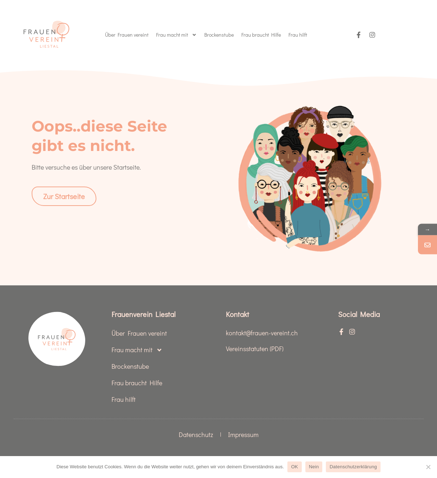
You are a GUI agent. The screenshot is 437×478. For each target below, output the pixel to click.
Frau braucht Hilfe (261, 34)
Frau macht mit (176, 35)
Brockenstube (219, 34)
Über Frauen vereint (127, 34)
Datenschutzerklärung (353, 466)
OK (294, 466)
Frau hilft (297, 34)
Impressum (243, 434)
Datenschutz (196, 434)
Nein (314, 466)
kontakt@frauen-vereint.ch (262, 332)
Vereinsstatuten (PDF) (254, 348)
